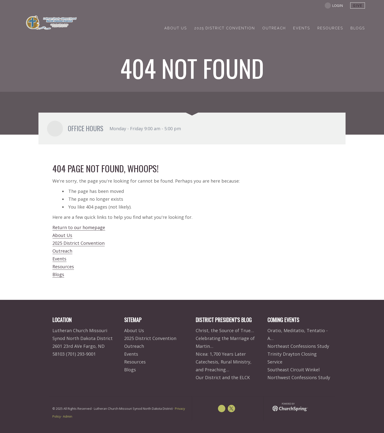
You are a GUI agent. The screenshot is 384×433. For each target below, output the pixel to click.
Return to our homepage (78, 227)
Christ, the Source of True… (225, 330)
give (357, 5)
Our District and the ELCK (223, 377)
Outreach (62, 251)
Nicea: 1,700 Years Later (221, 354)
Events (59, 259)
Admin (67, 416)
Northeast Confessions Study (298, 346)
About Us (62, 235)
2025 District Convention (78, 243)
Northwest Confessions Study (298, 377)
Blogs (58, 274)
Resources (63, 266)
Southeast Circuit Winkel (293, 370)
